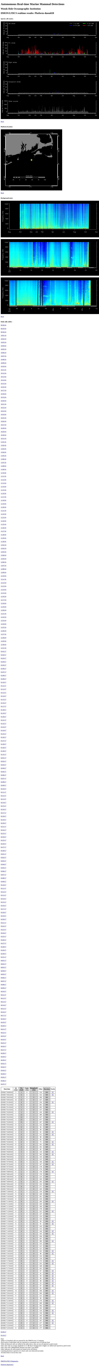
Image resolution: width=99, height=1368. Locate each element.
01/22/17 (3, 723)
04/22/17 (3, 1032)
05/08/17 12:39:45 (7, 1216)
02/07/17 (3, 778)
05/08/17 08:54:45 (7, 1179)
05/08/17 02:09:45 (7, 1112)
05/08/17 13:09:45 (7, 1221)
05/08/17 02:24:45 (7, 1114)
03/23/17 (3, 929)
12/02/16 (3, 548)
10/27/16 (3, 425)
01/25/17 (3, 734)
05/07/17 (3, 1084)
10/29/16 (3, 431)
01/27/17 (3, 741)
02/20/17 (3, 823)
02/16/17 (3, 809)
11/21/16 (3, 510)
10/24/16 (3, 414)
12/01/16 (3, 545)
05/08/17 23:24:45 (7, 1323)
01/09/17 (3, 679)
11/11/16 (3, 476)
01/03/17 (3, 658)
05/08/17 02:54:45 (7, 1119)
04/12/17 (3, 998)
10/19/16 (3, 397)
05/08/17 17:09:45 (7, 1261)
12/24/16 (3, 624)
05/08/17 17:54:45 (7, 1268)
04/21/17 (3, 1029)
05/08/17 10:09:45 (7, 1191)
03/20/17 (3, 919)
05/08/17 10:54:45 (7, 1199)
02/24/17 (3, 837)
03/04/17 (3, 864)
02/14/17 (3, 802)
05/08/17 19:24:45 (7, 1283)
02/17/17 (3, 813)
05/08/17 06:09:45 (7, 1152)
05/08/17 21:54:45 (7, 1308)
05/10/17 (3, 1335)
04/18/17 (3, 1019)
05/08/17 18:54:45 (7, 1278)
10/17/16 (3, 390)
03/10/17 (3, 885)
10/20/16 (3, 401)
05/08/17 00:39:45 (7, 1097)
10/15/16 (3, 383)
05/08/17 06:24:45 (7, 1154)
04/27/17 (3, 1050)
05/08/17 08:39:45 (7, 1176)
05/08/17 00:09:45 (7, 1092)
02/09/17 (3, 785)
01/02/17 (3, 655)
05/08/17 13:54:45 (7, 1229)
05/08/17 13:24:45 (7, 1224)
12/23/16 (3, 620)
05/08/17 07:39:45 (7, 1167)
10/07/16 (3, 356)
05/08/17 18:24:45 (7, 1273)
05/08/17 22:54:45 (7, 1318)
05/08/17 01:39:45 (7, 1107)
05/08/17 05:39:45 (7, 1147)
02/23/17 (3, 833)
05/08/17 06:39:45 (7, 1157)
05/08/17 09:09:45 (7, 1181)
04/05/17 (3, 974)
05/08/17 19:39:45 (7, 1286)
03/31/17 (3, 957)
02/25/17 (3, 840)
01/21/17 (3, 720)
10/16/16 (3, 387)
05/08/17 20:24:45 (7, 1293)
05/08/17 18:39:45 (7, 1276)
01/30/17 (3, 751)
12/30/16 (3, 644)
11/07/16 (3, 462)
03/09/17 (3, 881)
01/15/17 (3, 699)
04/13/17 (3, 1002)
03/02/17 (3, 857)
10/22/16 (3, 407)
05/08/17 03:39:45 (7, 1127)
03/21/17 (3, 923)
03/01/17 (3, 854)
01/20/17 (3, 716)
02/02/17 (3, 761)
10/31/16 (3, 438)
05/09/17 (3, 1332)
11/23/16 (3, 517)
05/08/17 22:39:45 (7, 1315)
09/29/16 (3, 328)
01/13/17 (3, 692)
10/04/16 (3, 346)
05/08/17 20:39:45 (7, 1296)
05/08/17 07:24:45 (7, 1164)
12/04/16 (3, 555)
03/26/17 (3, 940)
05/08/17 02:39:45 (7, 1117)
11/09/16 (3, 469)
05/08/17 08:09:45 (7, 1172)
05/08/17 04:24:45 (7, 1134)
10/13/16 (3, 376)
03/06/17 (3, 871)
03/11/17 (3, 888)
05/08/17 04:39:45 (7, 1137)
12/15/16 (3, 593)
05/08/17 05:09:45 (7, 1142)
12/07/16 (3, 565)
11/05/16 (3, 455)
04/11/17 (3, 995)
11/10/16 (3, 473)
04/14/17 (3, 1005)
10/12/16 (3, 373)
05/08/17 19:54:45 (7, 1288)
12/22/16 (3, 617)
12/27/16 (3, 634)
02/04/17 (3, 768)
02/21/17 (3, 826)
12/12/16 (3, 583)
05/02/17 (3, 1067)
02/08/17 (3, 782)
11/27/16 (3, 531)
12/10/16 (3, 576)
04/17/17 (3, 1015)
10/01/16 (3, 335)
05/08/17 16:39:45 (7, 1256)
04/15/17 (3, 1008)
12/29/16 (3, 641)
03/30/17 (3, 953)
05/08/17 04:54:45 (7, 1139)
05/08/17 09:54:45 (7, 1189)
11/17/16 (3, 497)
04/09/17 (3, 988)
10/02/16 (3, 339)
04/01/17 (3, 960)
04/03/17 (3, 967)
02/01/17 (3, 758)
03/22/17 (3, 926)
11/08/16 (3, 466)
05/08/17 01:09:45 (7, 1102)
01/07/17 (3, 672)
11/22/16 (3, 514)
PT (53, 1092)
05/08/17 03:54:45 (7, 1129)
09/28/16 (3, 325)
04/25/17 (3, 1043)
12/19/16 (3, 607)
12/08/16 (3, 569)
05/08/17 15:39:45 (7, 1246)
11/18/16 (3, 500)
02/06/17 (3, 775)
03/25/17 (3, 936)
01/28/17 (3, 744)
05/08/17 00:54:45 (7, 1100)
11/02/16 (3, 445)
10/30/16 (3, 435)
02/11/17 (3, 792)
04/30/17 (3, 1060)
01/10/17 (3, 682)
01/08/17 (3, 675)
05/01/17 (3, 1063)
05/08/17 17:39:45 (7, 1266)
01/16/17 (3, 703)
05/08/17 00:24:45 (7, 1095)
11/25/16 (3, 524)
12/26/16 (3, 631)
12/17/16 (3, 600)
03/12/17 (3, 892)
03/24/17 (3, 933)
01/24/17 (3, 730)
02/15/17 (3, 806)
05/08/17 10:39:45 (7, 1196)
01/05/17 (3, 665)
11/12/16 (3, 480)
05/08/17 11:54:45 (7, 1209)
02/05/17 (3, 771)
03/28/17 (3, 947)
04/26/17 (3, 1046)
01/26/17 (3, 737)
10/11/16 (3, 370)
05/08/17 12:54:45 (7, 1219)
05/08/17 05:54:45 (7, 1149)
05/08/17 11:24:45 (7, 1204)
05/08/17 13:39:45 (7, 1226)
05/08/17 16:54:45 (7, 1258)
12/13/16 (3, 586)
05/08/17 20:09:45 (7, 1291)
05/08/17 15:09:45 (7, 1241)
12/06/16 (3, 562)
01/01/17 (3, 651)
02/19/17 (3, 820)
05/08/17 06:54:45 (7, 1159)
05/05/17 (3, 1077)
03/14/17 (3, 899)
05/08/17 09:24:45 (7, 1184)
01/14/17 (3, 696)
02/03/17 (3, 765)
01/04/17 (3, 662)
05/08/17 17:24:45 (7, 1263)
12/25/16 (3, 627)
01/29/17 (3, 747)
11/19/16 (3, 504)
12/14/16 (3, 589)
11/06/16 (3, 459)
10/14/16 (3, 380)
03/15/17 (3, 902)
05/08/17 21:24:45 (7, 1303)
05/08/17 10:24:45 (7, 1194)
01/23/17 (3, 727)
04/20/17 (3, 1026)
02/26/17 (3, 844)
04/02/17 (3, 964)
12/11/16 (3, 579)
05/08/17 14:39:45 (7, 1236)
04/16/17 (3, 1012)
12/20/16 (3, 610)
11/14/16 (3, 486)
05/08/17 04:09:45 (7, 1132)
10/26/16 (3, 421)
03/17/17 (3, 909)
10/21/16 (3, 404)
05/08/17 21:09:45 (7, 1301)
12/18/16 (3, 603)
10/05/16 (3, 349)
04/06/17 (3, 977)
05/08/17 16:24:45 (7, 1253)
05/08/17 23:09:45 (7, 1320)
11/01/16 (3, 442)
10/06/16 (3, 352)
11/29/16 (3, 538)
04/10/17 (3, 991)
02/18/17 (3, 816)
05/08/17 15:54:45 (7, 1248)
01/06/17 (3, 668)
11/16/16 (3, 493)
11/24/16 (3, 521)
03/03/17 (3, 861)
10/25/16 (3, 418)
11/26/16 (3, 528)
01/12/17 (3, 689)
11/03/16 (3, 449)
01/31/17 (3, 754)
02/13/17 (3, 799)
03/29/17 (3, 950)
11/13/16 (3, 483)
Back (2, 121)
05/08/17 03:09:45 (7, 1122)
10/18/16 (3, 394)
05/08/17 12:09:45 (7, 1211)
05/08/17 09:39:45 (7, 1186)
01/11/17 (3, 686)
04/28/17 (3, 1053)
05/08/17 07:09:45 (7, 1162)
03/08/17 (3, 878)
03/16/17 (3, 905)
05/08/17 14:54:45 (7, 1238)
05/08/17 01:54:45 (7, 1110)
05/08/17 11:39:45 (7, 1206)
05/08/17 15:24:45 (7, 1243)
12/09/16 (3, 572)
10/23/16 (3, 411)
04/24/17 (3, 1039)
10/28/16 (3, 428)
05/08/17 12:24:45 (7, 1214)
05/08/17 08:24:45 (7, 1174)
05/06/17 (3, 1081)
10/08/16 (3, 359)
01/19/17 (3, 713)
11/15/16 (3, 490)
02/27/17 (3, 847)
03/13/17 (3, 895)
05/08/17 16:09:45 (7, 1251)
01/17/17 (3, 706)
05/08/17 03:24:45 (7, 1124)
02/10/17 (3, 789)
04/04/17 (3, 971)
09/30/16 (3, 332)
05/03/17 (3, 1070)
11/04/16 (3, 452)
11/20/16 (3, 507)
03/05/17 (3, 868)
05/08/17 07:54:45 (7, 1169)
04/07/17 (3, 981)
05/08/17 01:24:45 (7, 1105)
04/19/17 (3, 1022)
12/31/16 (3, 648)
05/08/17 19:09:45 (7, 1281)
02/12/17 (3, 795)
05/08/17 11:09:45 (7, 1201)
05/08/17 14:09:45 (7, 1231)
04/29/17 (3, 1056)
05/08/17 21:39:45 (7, 1305)
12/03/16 (3, 552)
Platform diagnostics (7, 1364)
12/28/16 (3, 637)
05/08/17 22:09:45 (7, 1310)
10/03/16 (3, 342)
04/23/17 (3, 1036)
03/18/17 (3, 912)
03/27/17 (3, 943)
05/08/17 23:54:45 (7, 1328)
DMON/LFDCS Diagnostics (9, 1361)
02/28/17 (3, 850)
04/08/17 (3, 984)
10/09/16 (3, 363)
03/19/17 (3, 916)
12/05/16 (3, 559)
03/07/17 (3, 874)
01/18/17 (3, 710)
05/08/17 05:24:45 (7, 1144)
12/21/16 (3, 613)
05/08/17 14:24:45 (7, 1234)
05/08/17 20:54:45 (7, 1298)
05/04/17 (3, 1074)
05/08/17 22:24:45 (7, 1313)
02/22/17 (3, 830)
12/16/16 (3, 596)
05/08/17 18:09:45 (7, 1271)
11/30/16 (3, 541)
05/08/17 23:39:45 (7, 1325)
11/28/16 (3, 534)
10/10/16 (3, 366)
